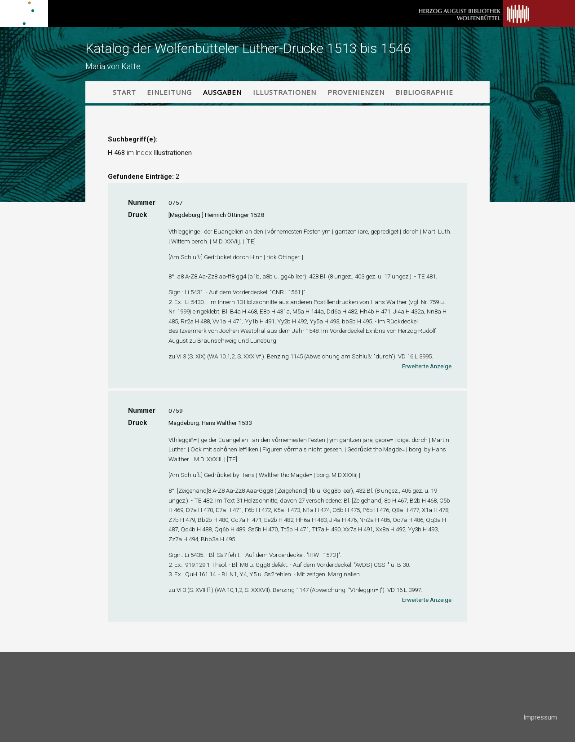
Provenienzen (356, 92)
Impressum (540, 717)
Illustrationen (284, 92)
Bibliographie (424, 92)
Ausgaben (222, 92)
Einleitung (169, 92)
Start (124, 92)
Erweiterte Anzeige (426, 366)
